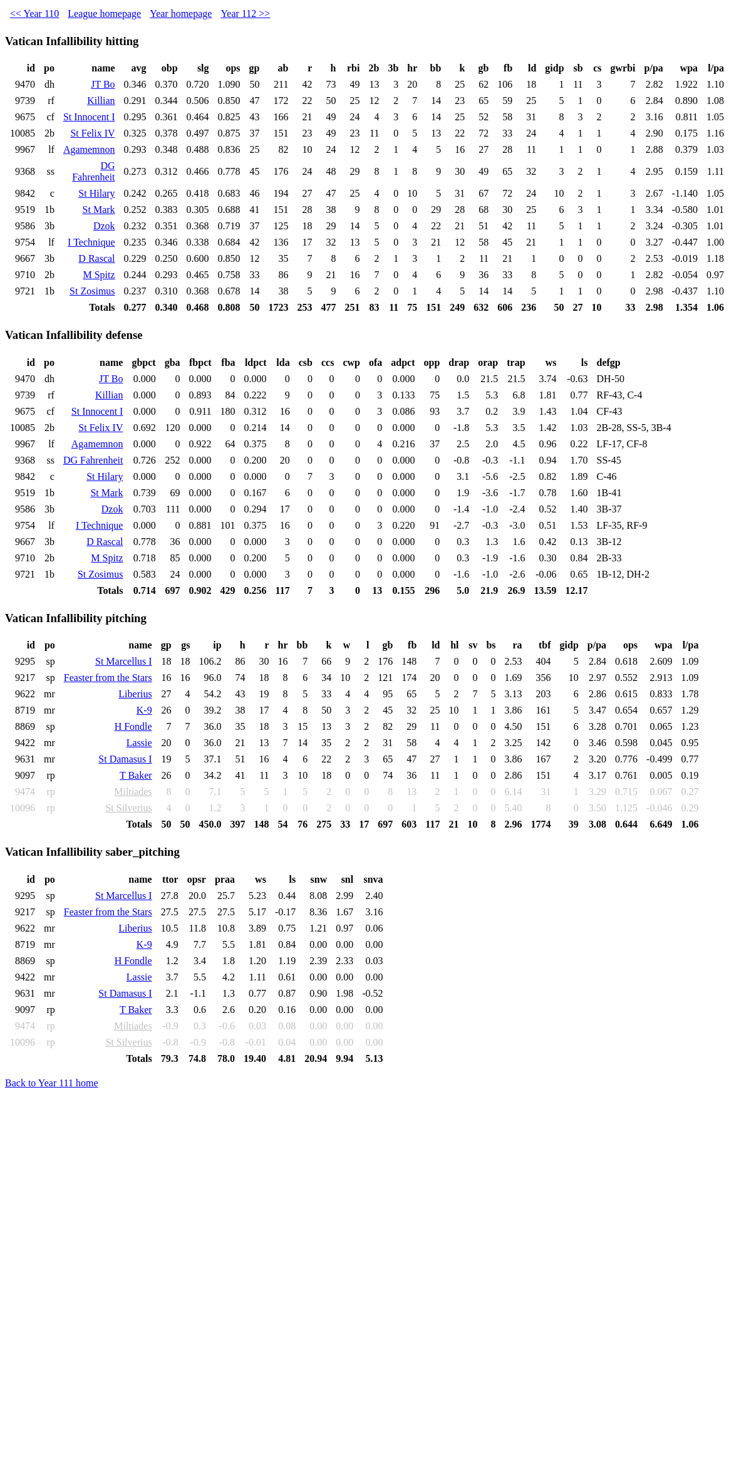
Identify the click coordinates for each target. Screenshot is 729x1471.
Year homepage (181, 13)
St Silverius (128, 808)
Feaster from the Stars (108, 677)
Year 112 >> (245, 13)
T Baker (136, 775)
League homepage (104, 13)
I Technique (91, 242)
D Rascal (96, 258)
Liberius (135, 694)
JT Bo (103, 84)
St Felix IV (92, 133)
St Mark (99, 209)
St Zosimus (92, 291)
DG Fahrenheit (93, 171)
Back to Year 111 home (51, 1083)
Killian (101, 100)
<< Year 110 (34, 13)
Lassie (139, 742)
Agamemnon (89, 149)
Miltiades (133, 791)
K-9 (144, 710)
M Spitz (99, 274)
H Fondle (133, 726)
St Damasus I (125, 759)
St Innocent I (89, 117)
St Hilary (96, 193)
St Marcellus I (123, 661)
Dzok (104, 226)
